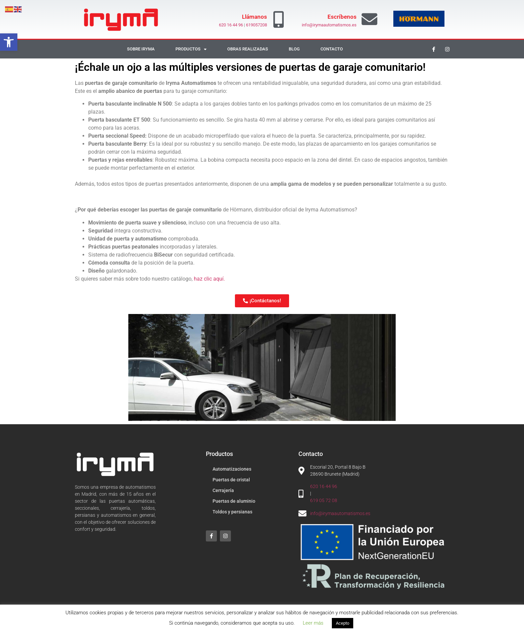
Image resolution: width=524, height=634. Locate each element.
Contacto (331, 48)
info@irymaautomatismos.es (329, 24)
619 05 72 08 (323, 500)
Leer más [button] (313, 623)
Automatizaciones (232, 469)
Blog (294, 48)
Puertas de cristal (231, 479)
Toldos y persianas (232, 511)
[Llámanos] (278, 19)
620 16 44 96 (231, 24)
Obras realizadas (247, 48)
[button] (8, 42)
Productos (191, 49)
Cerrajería (223, 490)
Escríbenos (342, 16)
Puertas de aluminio (234, 501)
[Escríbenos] (369, 19)
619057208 (256, 24)
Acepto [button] (342, 623)
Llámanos (254, 16)
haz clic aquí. (209, 279)
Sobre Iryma (141, 48)
